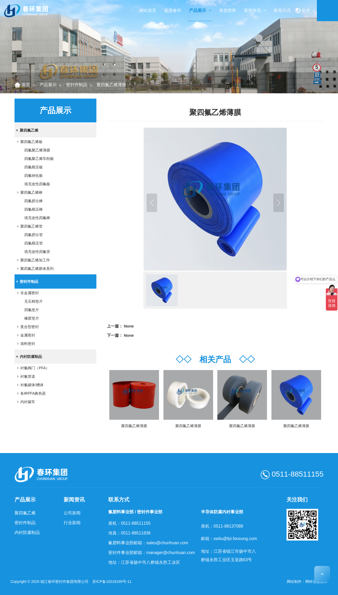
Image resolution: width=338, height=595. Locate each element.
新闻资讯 (255, 10)
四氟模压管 (33, 243)
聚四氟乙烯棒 (29, 192)
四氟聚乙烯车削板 (39, 158)
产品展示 (200, 10)
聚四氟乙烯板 (29, 141)
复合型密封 (27, 326)
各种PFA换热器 (30, 393)
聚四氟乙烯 (26, 130)
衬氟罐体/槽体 (29, 384)
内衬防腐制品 (28, 356)
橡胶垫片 (31, 318)
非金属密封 (27, 292)
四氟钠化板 (33, 175)
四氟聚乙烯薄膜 (37, 150)
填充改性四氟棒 (37, 218)
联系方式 (282, 10)
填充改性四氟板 (37, 184)
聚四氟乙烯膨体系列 (34, 268)
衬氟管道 (25, 376)
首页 (26, 84)
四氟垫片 (31, 310)
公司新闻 (72, 513)
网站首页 (147, 10)
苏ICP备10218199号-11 (112, 581)
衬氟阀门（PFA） (32, 368)
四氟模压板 (33, 167)
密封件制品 (76, 84)
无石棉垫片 (33, 301)
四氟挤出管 (33, 235)
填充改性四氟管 (37, 252)
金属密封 (25, 335)
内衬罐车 (25, 401)
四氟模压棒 (33, 209)
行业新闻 (72, 522)
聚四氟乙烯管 (29, 226)
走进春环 (172, 10)
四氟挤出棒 (33, 201)
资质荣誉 (227, 10)
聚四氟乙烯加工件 (32, 260)
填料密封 (25, 343)
